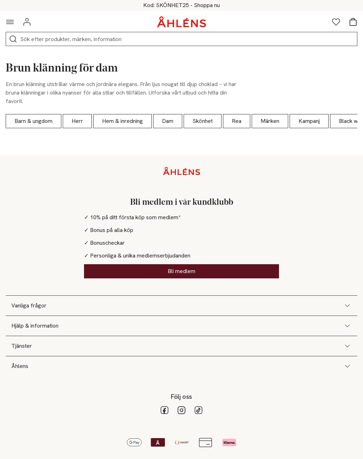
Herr (77, 121)
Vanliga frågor (181, 305)
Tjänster (181, 346)
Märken (270, 121)
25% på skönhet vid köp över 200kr (181, 5)
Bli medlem (181, 271)
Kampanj (309, 121)
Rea (236, 121)
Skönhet (202, 121)
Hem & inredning (122, 121)
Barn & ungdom (33, 121)
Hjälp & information (181, 326)
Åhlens (181, 366)
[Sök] (13, 39)
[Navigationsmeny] (10, 22)
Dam (167, 121)
